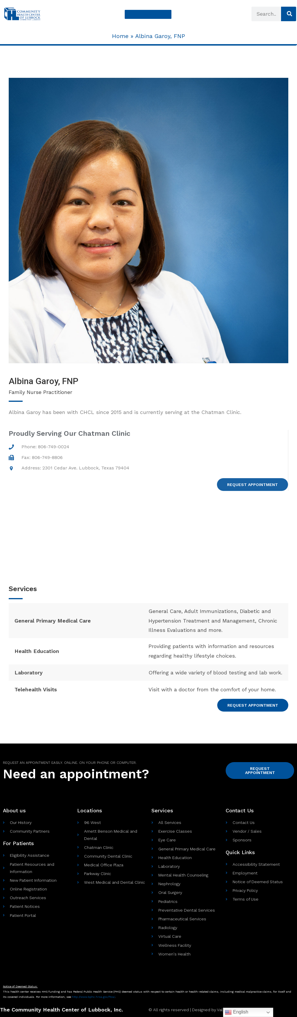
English (236, 1012)
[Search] (288, 14)
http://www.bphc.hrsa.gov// (93, 996)
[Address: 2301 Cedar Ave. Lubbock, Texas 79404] (148, 538)
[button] (148, 14)
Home (120, 36)
